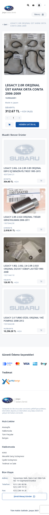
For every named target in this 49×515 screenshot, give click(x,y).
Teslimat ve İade (9, 463)
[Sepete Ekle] (41, 181)
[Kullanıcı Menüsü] (41, 5)
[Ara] (28, 5)
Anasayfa (6, 427)
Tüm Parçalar (7, 434)
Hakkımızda (7, 431)
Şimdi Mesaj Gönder (24, 496)
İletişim (5, 438)
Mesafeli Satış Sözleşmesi (13, 456)
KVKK (4, 452)
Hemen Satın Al (27, 124)
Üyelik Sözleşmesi (9, 460)
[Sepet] (33, 5)
